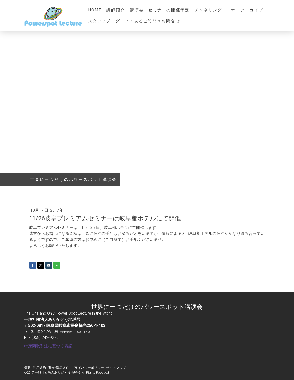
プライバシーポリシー (87, 368)
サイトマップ (116, 368)
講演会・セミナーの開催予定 (159, 10)
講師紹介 (115, 10)
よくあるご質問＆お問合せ (152, 21)
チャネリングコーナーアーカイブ (229, 10)
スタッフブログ (104, 21)
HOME (95, 10)
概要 (27, 368)
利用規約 (39, 368)
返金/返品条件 (58, 368)
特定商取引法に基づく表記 (48, 346)
